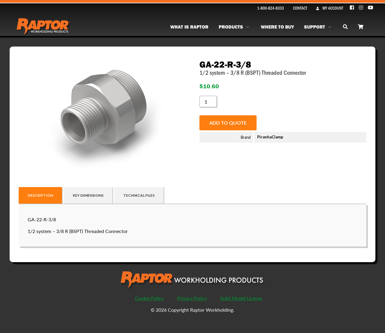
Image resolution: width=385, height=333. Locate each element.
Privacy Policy (192, 298)
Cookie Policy (149, 298)
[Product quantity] (208, 101)
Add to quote (228, 123)
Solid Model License (241, 298)
